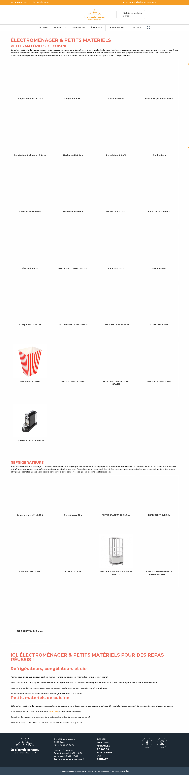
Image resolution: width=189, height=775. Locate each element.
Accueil (43, 27)
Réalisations (116, 27)
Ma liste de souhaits (132, 14)
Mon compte (105, 752)
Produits (60, 27)
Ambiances (78, 27)
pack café (53, 711)
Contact (136, 27)
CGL (99, 755)
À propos (97, 27)
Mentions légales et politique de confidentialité (79, 771)
